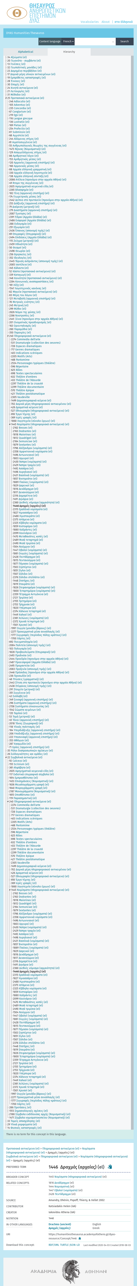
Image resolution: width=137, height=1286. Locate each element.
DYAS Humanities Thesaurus (25, 33)
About (106, 22)
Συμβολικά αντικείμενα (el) (22, 1156)
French (68, 41)
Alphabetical (25, 51)
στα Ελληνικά (124, 22)
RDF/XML (54, 1245)
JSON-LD (75, 1245)
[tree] (68, 593)
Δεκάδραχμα (59, 1182)
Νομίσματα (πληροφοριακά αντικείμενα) (75, 1176)
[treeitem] (18, 57)
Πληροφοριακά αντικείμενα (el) (60, 1148)
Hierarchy (69, 51)
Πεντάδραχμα (60, 1194)
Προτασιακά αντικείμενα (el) (23, 1148)
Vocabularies (90, 22)
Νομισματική (59, 1186)
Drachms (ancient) (60, 1224)
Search (124, 41)
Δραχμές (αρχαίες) (59, 1228)
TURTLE (64, 1245)
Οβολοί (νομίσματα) (63, 1190)
